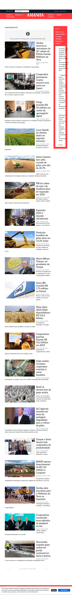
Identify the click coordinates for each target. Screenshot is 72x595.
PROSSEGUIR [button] (64, 590)
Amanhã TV (19, 15)
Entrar (56, 11)
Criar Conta (63, 11)
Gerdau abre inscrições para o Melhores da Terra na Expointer (43, 493)
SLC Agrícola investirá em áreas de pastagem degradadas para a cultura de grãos (43, 417)
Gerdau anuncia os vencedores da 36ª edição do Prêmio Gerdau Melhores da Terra (43, 51)
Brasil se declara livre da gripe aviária (43, 389)
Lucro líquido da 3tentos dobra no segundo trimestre (42, 135)
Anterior (9, 569)
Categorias (10, 17)
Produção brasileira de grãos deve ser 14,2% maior (43, 236)
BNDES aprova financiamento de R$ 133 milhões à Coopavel (43, 467)
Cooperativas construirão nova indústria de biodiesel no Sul (43, 520)
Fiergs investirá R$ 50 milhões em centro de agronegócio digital (43, 109)
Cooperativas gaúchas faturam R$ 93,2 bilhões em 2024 (42, 340)
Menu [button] (10, 11)
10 (34, 569)
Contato (51, 17)
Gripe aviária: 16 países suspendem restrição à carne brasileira (42, 368)
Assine (58, 15)
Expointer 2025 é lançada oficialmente (42, 214)
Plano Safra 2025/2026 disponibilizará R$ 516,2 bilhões (43, 313)
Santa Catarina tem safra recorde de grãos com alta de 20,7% (43, 162)
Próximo (47, 569)
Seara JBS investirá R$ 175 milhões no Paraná (42, 287)
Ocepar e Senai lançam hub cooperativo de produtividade (43, 443)
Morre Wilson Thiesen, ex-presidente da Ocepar (43, 262)
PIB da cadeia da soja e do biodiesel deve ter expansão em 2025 (43, 189)
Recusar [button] (54, 590)
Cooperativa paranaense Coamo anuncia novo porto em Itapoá (42, 81)
